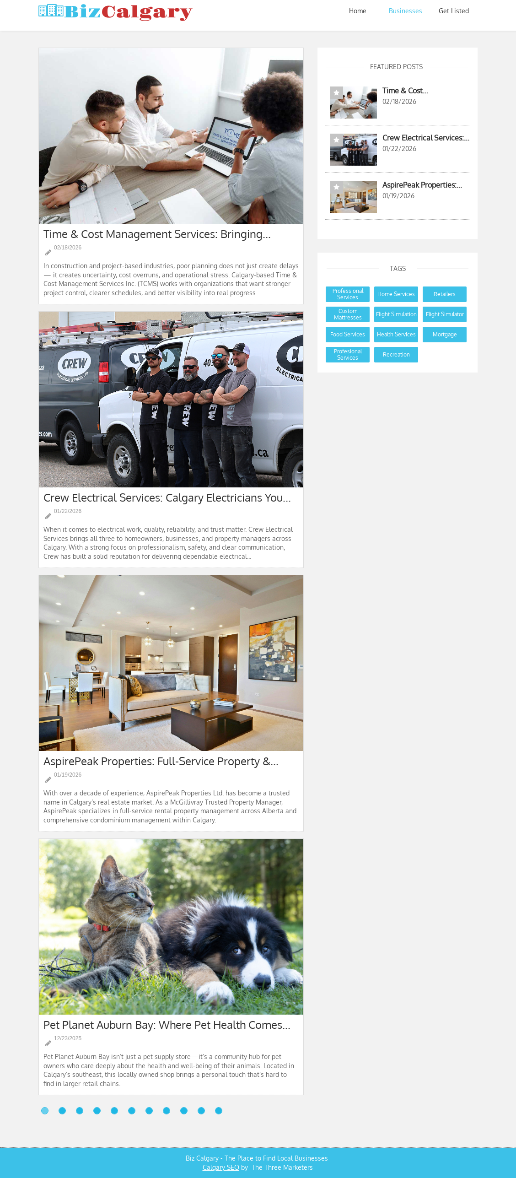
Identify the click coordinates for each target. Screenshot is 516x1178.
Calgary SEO (221, 1167)
